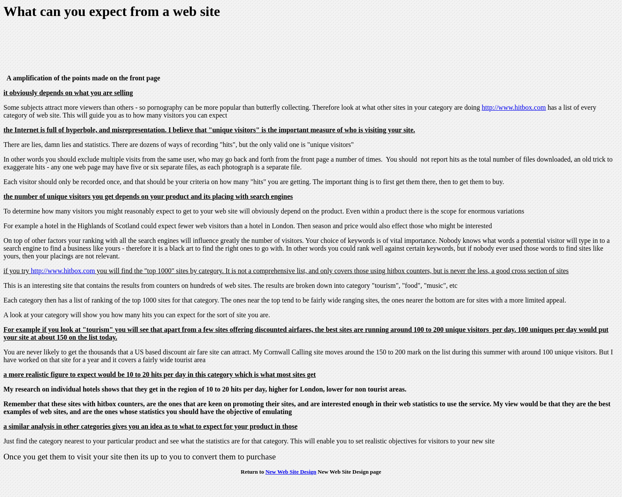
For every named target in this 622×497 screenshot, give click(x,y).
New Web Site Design (290, 471)
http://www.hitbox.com (514, 107)
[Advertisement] (160, 48)
